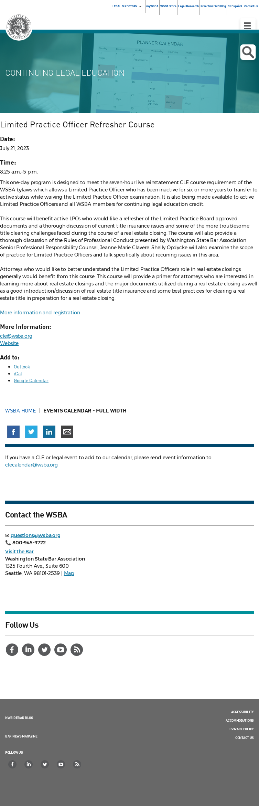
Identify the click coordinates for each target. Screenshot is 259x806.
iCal (18, 373)
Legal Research (188, 6)
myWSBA (152, 6)
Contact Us (244, 737)
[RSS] (77, 649)
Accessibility (242, 712)
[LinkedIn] (28, 649)
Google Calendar (31, 380)
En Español (235, 6)
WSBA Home (20, 410)
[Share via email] (67, 431)
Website (9, 343)
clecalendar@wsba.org (31, 465)
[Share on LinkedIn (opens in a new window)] (49, 431)
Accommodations (240, 720)
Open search (248, 52)
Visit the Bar (19, 551)
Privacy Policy (241, 729)
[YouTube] (61, 649)
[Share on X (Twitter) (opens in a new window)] (31, 431)
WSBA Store (168, 6)
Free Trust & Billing (213, 6)
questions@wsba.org (36, 535)
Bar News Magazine (21, 736)
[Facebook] (12, 649)
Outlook (22, 366)
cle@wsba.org (16, 336)
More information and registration (40, 313)
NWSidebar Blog (19, 717)
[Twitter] (45, 649)
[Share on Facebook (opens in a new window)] (13, 431)
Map (69, 573)
